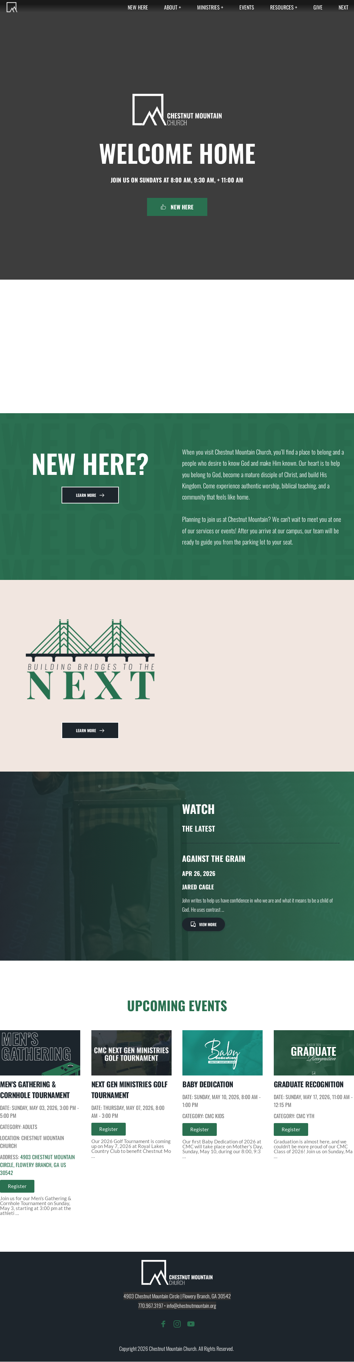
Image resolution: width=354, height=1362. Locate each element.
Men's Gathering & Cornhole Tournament (35, 1089)
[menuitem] (138, 7)
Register (17, 1186)
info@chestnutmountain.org (191, 1306)
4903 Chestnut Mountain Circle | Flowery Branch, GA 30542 (177, 1296)
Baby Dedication (207, 1084)
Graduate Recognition (309, 1084)
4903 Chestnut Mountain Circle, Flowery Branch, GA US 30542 (37, 1165)
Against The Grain (213, 858)
